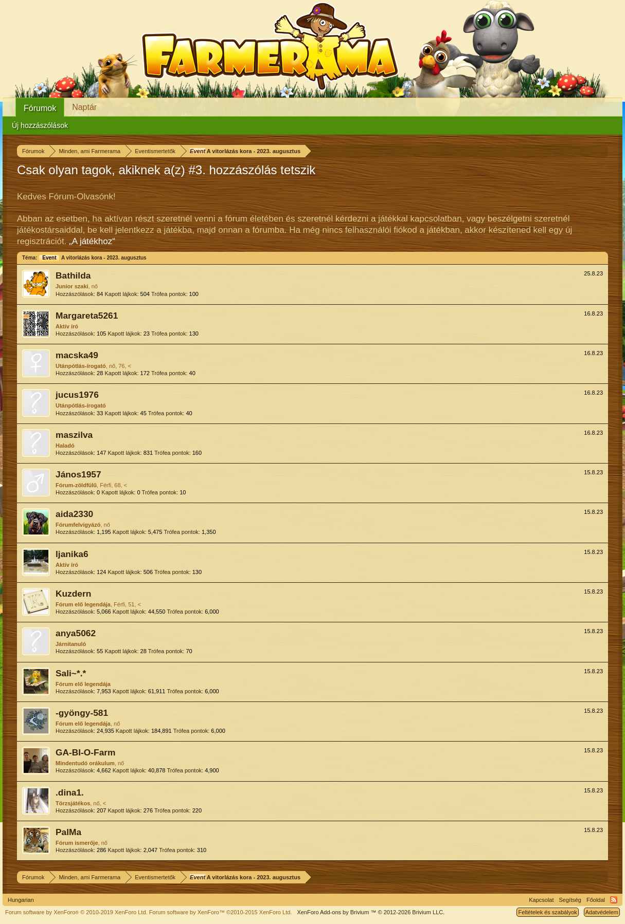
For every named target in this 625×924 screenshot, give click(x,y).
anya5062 (76, 633)
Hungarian (21, 900)
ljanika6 (72, 554)
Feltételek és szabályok (547, 912)
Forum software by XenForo (76, 912)
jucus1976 (77, 395)
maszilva (74, 435)
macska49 (77, 355)
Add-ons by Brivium (370, 912)
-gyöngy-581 (82, 713)
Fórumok (40, 108)
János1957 (78, 474)
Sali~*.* (71, 673)
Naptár (84, 107)
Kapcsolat (541, 900)
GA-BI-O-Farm (85, 752)
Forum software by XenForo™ (220, 912)
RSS (613, 899)
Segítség (570, 900)
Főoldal (595, 900)
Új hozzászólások (40, 125)
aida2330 (74, 514)
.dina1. (70, 792)
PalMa (68, 832)
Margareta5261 (87, 315)
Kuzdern (73, 593)
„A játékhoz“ (92, 241)
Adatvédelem (601, 912)
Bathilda (73, 275)
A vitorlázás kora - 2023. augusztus (92, 258)
